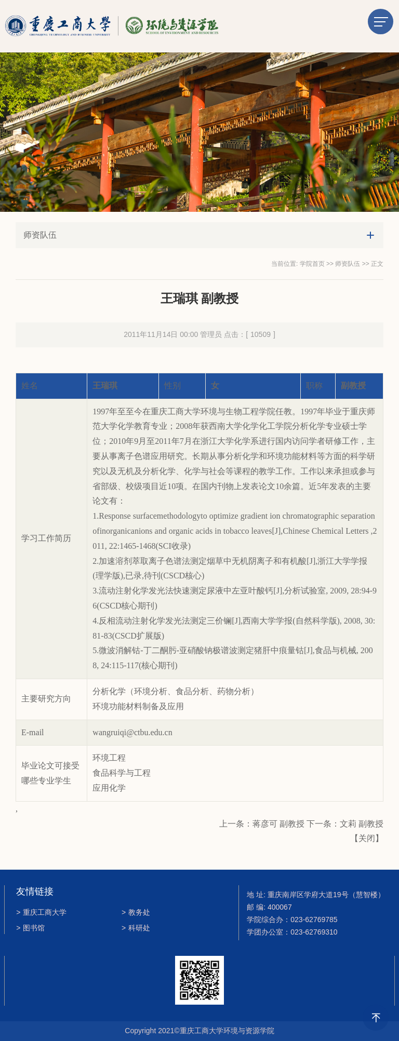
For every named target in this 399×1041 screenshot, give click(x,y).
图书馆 (30, 928)
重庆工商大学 (41, 912)
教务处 (136, 912)
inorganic (115, 530)
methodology (179, 515)
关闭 (366, 838)
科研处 (136, 928)
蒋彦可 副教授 (278, 823)
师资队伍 (347, 263)
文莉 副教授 (361, 823)
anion (140, 530)
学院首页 (312, 263)
